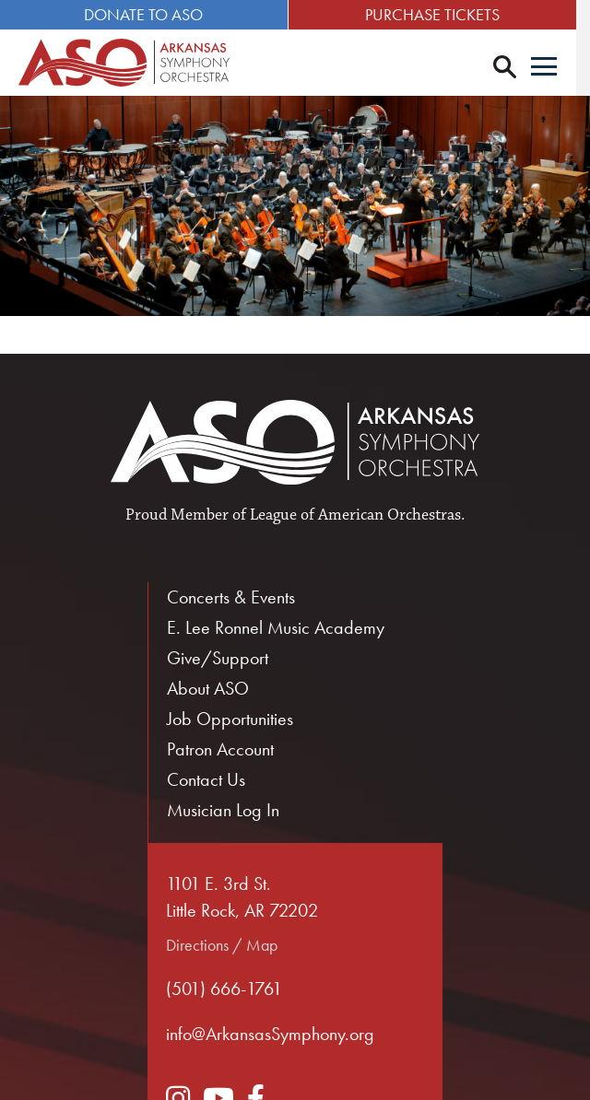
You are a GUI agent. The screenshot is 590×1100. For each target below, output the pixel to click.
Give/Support (217, 659)
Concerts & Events (231, 598)
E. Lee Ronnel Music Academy (275, 628)
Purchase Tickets (442, 14)
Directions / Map (221, 945)
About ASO (208, 689)
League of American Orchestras (355, 516)
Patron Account (220, 750)
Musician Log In (223, 811)
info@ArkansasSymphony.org (270, 1035)
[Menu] (557, 68)
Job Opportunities (230, 719)
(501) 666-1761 (224, 989)
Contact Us (206, 780)
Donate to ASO (147, 14)
